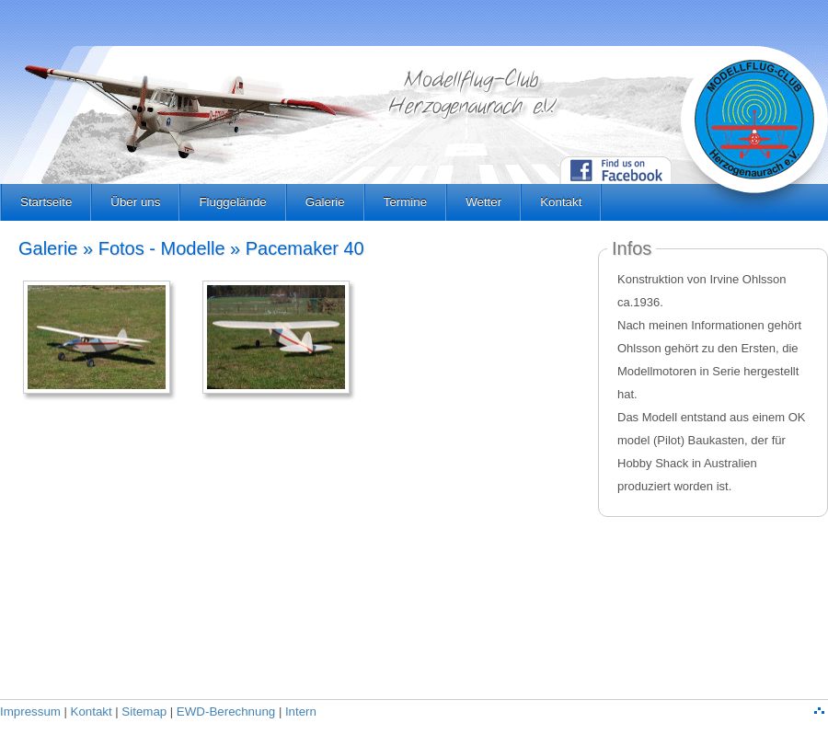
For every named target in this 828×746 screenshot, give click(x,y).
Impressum (30, 711)
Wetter (483, 202)
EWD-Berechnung (226, 711)
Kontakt (560, 202)
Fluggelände (232, 202)
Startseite (46, 202)
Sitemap (144, 711)
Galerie (325, 202)
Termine (405, 202)
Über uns (135, 202)
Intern (300, 711)
